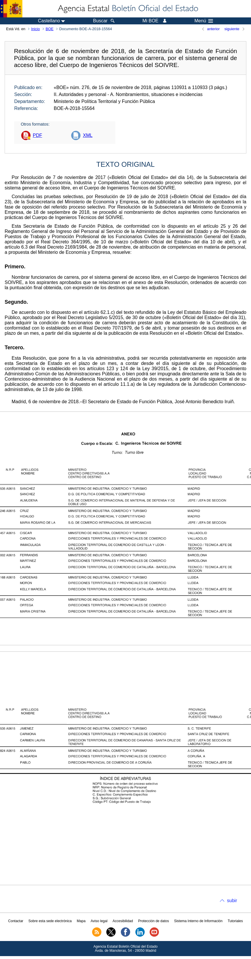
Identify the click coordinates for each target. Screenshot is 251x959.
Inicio (35, 29)
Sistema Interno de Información (198, 921)
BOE (49, 29)
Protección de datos (153, 921)
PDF (37, 135)
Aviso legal (99, 921)
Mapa (81, 921)
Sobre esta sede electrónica (50, 921)
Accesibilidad (123, 921)
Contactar (15, 921)
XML (87, 135)
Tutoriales (235, 921)
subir (232, 900)
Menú (203, 21)
